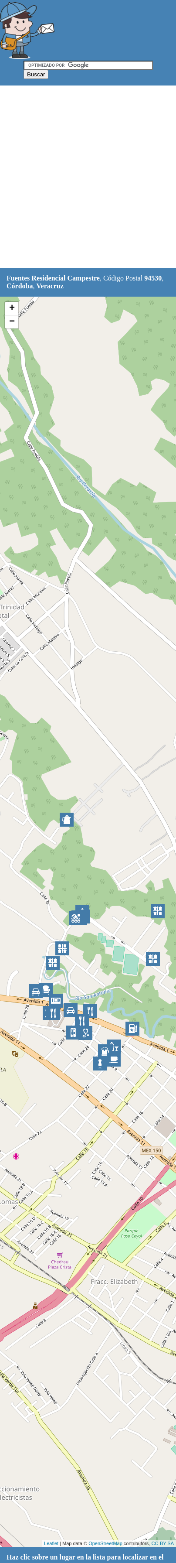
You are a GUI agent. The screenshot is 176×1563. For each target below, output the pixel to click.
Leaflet (51, 1543)
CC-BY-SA (162, 1543)
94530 (153, 278)
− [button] (12, 321)
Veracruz (50, 286)
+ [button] (12, 308)
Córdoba (20, 286)
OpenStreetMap (105, 1543)
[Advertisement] (88, 177)
